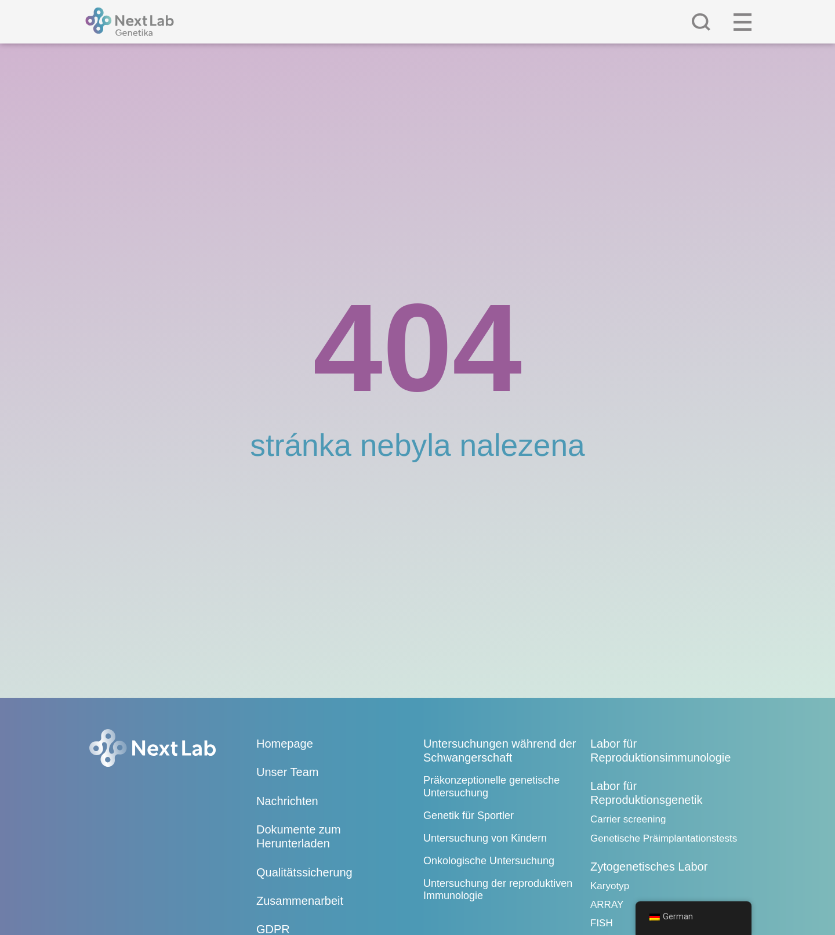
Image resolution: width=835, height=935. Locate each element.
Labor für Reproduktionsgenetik (646, 793)
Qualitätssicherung (304, 872)
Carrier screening (628, 819)
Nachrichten (287, 801)
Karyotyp (609, 885)
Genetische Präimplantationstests (663, 838)
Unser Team (287, 772)
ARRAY (606, 904)
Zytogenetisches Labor (648, 866)
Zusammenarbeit (299, 900)
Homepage (284, 743)
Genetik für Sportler (468, 815)
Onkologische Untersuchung (488, 861)
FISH (601, 923)
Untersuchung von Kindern (485, 838)
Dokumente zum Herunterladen (298, 836)
